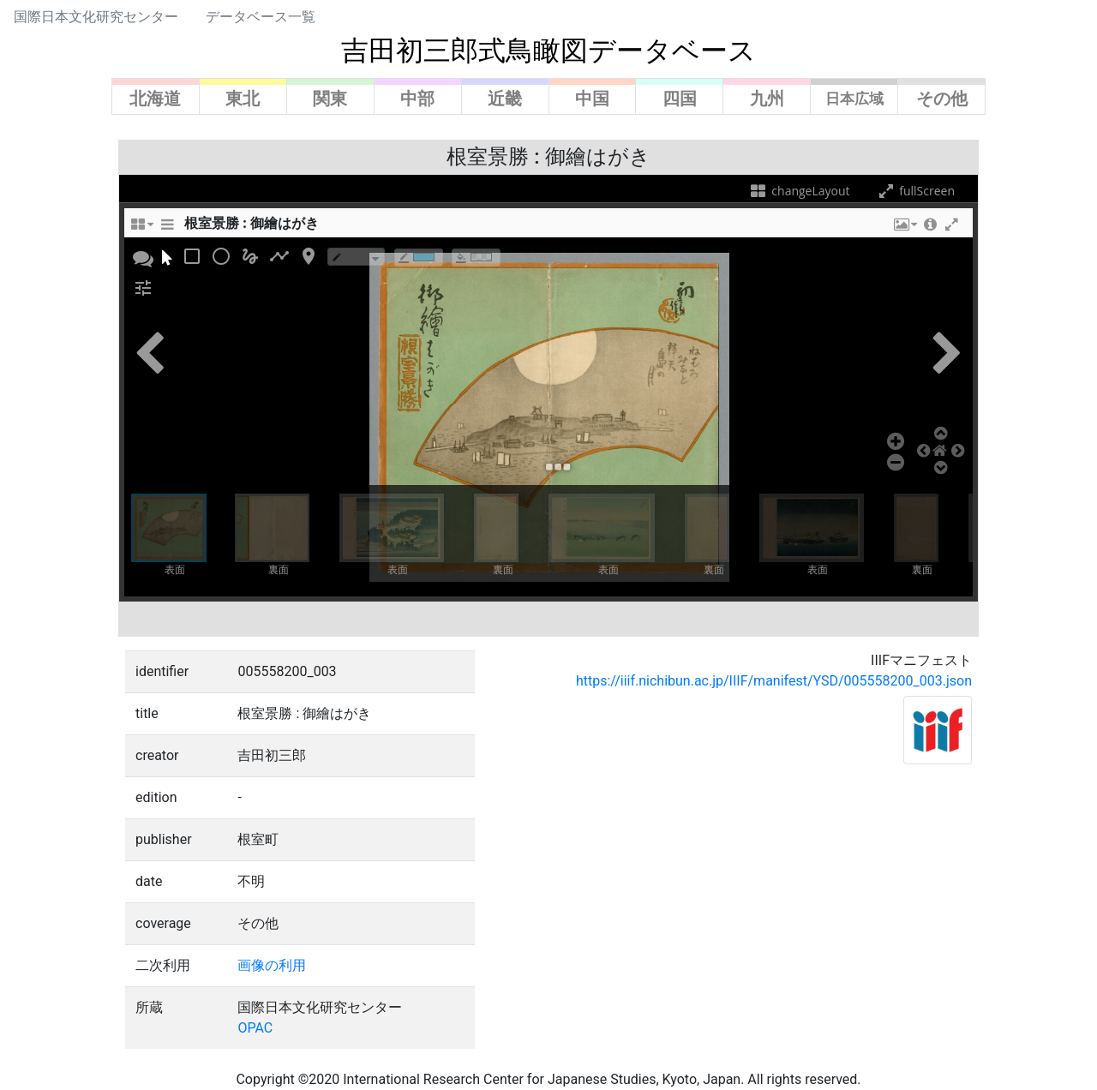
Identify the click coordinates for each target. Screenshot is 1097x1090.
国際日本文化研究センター (96, 17)
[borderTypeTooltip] (356, 257)
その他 (942, 98)
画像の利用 (271, 965)
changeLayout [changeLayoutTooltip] (799, 191)
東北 (242, 98)
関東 (330, 98)
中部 (417, 98)
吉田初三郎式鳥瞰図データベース (548, 50)
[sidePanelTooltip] (167, 229)
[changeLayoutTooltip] (141, 229)
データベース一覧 (260, 17)
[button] (904, 229)
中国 (592, 98)
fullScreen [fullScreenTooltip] (915, 191)
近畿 (505, 98)
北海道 (155, 98)
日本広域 (854, 98)
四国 (679, 98)
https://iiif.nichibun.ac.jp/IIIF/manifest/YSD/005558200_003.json (774, 681)
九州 (767, 98)
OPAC (255, 1028)
